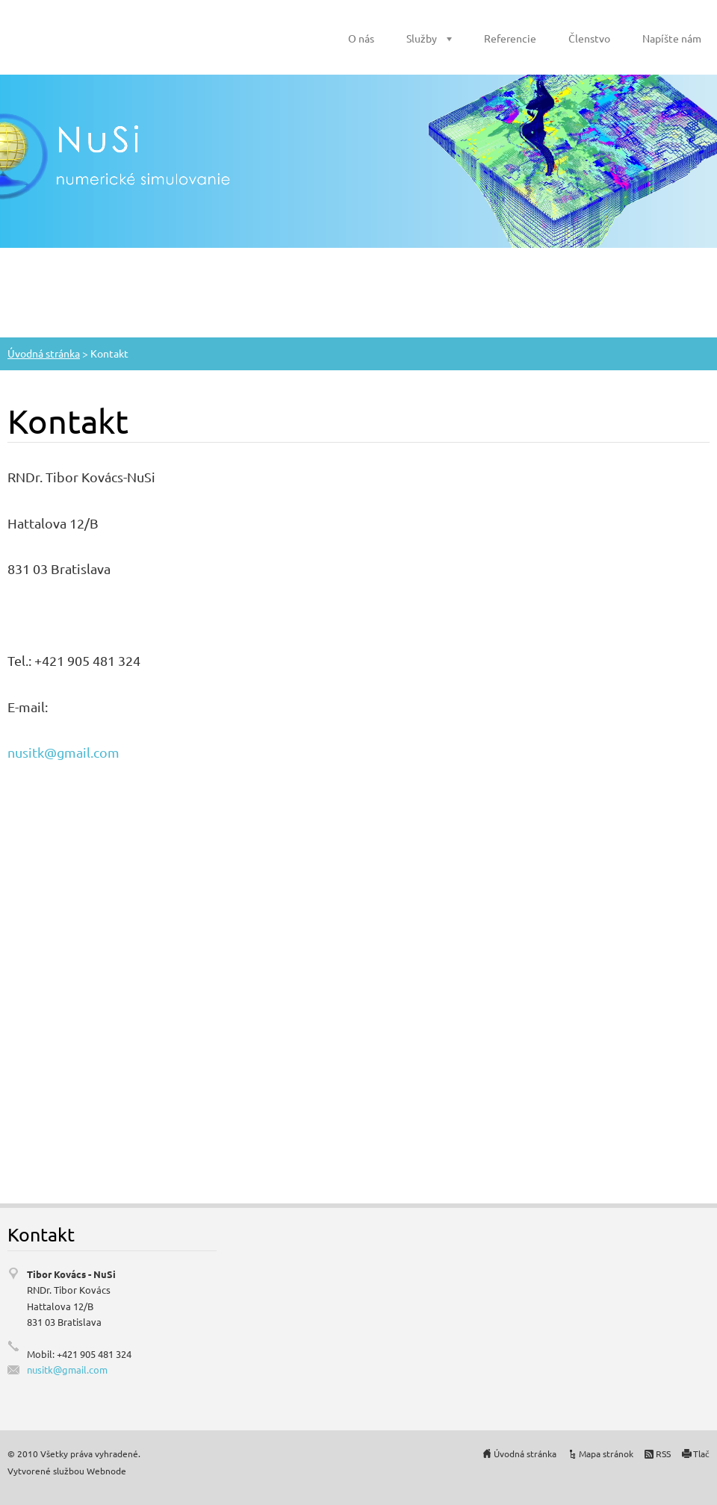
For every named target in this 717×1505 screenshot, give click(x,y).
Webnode (106, 1471)
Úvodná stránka (43, 353)
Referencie (510, 38)
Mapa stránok (606, 1453)
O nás (361, 38)
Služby (421, 38)
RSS (663, 1453)
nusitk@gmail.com (63, 752)
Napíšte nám (671, 38)
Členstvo (589, 38)
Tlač (701, 1453)
